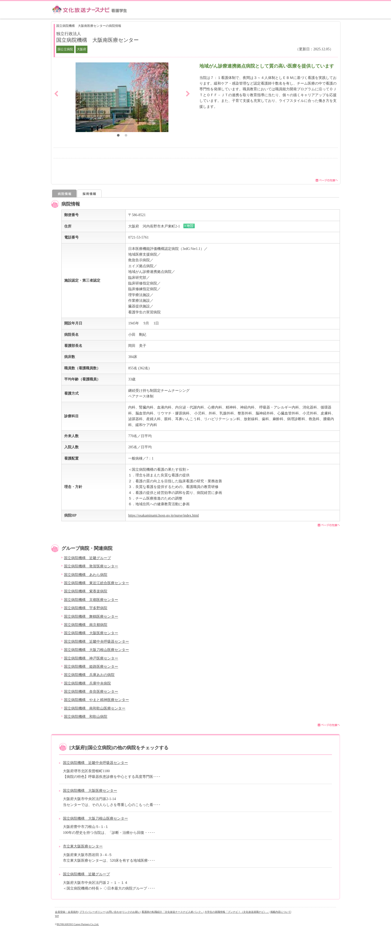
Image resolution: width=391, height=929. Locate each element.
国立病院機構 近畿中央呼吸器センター (96, 641)
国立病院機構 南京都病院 (85, 625)
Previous (56, 93)
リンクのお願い (131, 911)
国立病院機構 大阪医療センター (91, 633)
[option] (122, 97)
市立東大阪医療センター (83, 846)
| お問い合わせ (113, 911)
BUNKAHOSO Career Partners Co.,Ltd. (78, 924)
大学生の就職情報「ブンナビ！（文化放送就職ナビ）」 (237, 911)
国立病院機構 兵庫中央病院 (87, 683)
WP (57, 916)
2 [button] (125, 135)
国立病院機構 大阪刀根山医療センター (96, 650)
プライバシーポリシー (92, 911)
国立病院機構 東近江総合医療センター (96, 583)
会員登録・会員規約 (66, 911)
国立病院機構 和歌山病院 (85, 717)
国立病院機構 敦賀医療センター (91, 566)
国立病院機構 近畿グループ (87, 558)
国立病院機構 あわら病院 (85, 575)
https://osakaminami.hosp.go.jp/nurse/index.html (163, 515)
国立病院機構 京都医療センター (91, 600)
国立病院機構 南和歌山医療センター (94, 708)
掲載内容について (280, 911)
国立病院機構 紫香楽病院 (85, 591)
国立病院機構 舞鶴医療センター (91, 616)
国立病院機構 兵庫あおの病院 (89, 675)
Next (187, 93)
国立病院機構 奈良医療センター (91, 692)
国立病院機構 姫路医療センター (91, 667)
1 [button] (118, 135)
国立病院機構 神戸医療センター (91, 658)
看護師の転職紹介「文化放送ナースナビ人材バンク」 (172, 911)
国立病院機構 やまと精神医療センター (96, 700)
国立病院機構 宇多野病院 (85, 608)
